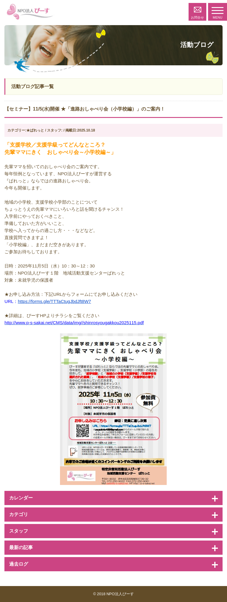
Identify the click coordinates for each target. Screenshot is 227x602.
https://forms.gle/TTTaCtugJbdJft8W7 (54, 301)
